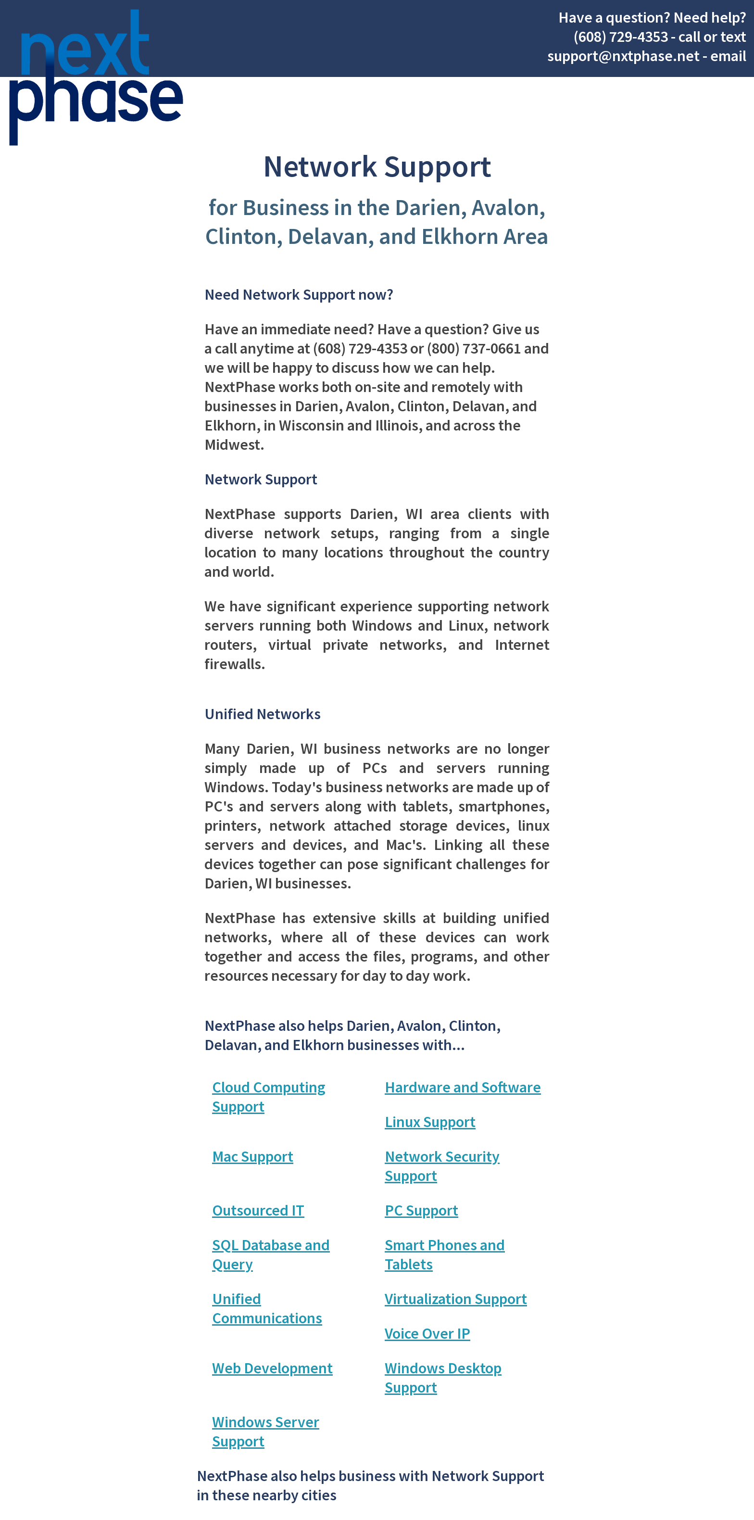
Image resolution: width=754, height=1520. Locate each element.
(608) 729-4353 (621, 36)
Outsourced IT (258, 1210)
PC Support (421, 1210)
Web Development (272, 1368)
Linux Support (430, 1121)
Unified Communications (267, 1308)
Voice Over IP (427, 1333)
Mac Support (252, 1156)
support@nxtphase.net (623, 55)
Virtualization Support (456, 1298)
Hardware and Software (463, 1087)
